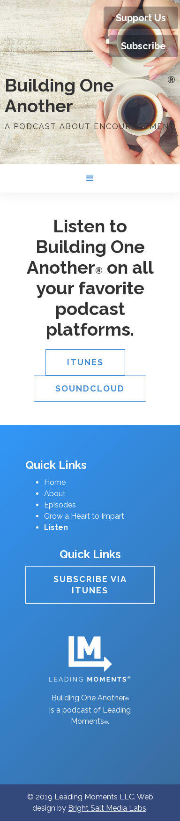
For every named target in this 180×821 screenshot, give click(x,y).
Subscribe (143, 46)
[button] (90, 178)
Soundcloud (90, 388)
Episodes (60, 504)
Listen (56, 527)
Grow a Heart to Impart (84, 516)
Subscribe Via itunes (90, 584)
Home (55, 482)
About (55, 493)
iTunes (85, 362)
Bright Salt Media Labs (107, 808)
